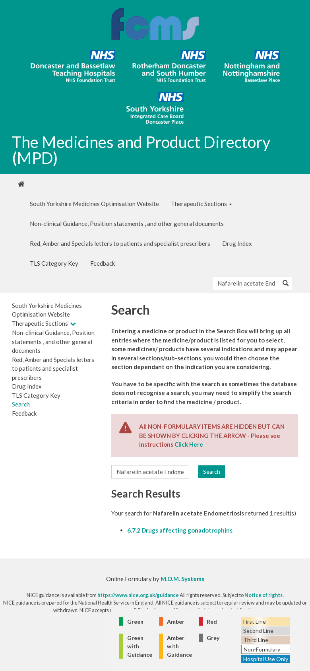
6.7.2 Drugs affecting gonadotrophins (179, 530)
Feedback (102, 263)
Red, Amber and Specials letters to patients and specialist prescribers (120, 243)
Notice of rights (263, 595)
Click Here (188, 444)
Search (21, 404)
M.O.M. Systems (182, 578)
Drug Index (237, 243)
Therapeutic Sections (201, 203)
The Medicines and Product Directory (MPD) (141, 149)
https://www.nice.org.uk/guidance (138, 595)
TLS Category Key (54, 263)
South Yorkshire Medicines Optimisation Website (94, 203)
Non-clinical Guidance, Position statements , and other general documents (127, 223)
